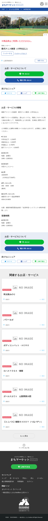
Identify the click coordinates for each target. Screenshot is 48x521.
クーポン (40, 478)
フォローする (7, 53)
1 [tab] (24, 34)
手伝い (24, 478)
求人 (32, 478)
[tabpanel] (24, 25)
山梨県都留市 (8, 61)
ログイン (30, 481)
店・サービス (14, 478)
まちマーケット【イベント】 (12, 489)
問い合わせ (25, 74)
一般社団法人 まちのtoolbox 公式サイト (15, 492)
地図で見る (41, 60)
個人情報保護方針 (8, 481)
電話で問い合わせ (25, 80)
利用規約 (20, 481)
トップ (4, 478)
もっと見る (24, 436)
